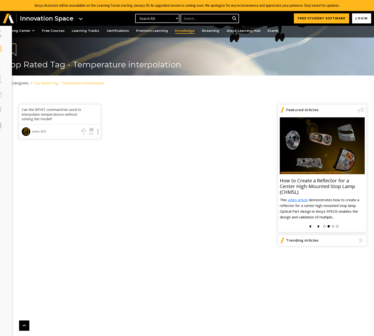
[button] (8, 18)
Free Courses (70, 31)
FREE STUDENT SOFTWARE (320, 18)
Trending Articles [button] (325, 251)
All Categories (32, 83)
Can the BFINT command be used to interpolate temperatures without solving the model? (66, 125)
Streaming (236, 31)
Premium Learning (174, 31)
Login (361, 18)
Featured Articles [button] (325, 120)
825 (101, 142)
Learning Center (34, 31)
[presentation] (310, 236)
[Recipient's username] (209, 18)
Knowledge (209, 31)
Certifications (139, 31)
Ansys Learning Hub (271, 31)
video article (298, 210)
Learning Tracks (104, 31)
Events (303, 31)
